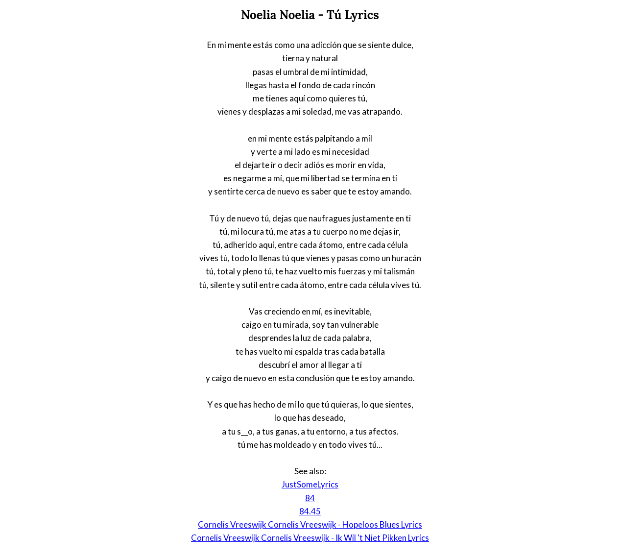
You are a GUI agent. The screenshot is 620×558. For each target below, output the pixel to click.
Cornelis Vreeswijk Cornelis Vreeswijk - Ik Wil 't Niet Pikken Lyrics (310, 538)
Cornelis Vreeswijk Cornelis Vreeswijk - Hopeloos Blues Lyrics (310, 524)
